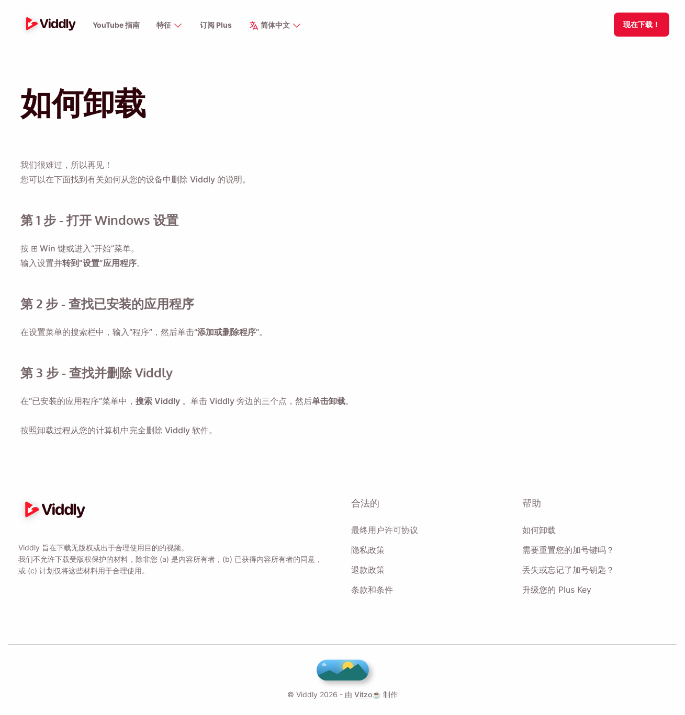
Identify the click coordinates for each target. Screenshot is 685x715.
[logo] (48, 25)
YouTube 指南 (116, 25)
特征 (170, 25)
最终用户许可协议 (384, 530)
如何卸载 (539, 530)
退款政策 (368, 569)
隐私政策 (368, 550)
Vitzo (361, 694)
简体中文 (276, 25)
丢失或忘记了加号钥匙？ (568, 569)
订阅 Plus (216, 25)
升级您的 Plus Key (556, 589)
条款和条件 (372, 589)
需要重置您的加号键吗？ (568, 550)
